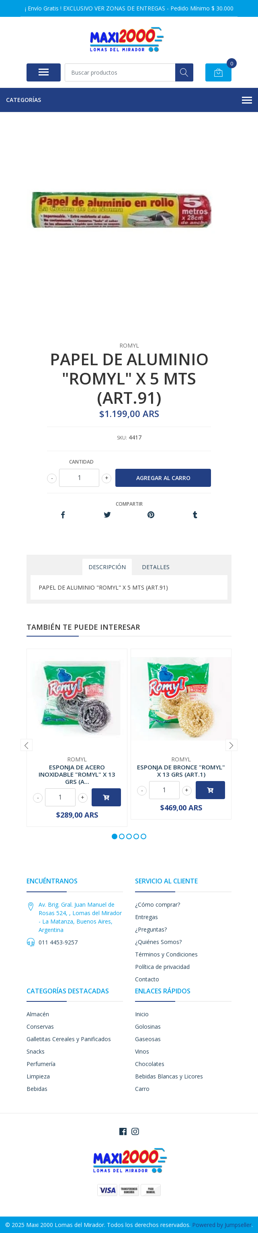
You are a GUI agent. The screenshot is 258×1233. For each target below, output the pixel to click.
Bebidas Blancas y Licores (169, 1076)
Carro (142, 1089)
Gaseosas (148, 1039)
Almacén (38, 1014)
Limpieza (38, 1076)
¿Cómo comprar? (157, 904)
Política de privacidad (162, 967)
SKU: (122, 437)
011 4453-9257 (58, 942)
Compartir (129, 504)
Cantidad (81, 461)
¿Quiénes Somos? (158, 942)
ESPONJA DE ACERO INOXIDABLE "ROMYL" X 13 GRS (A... (77, 774)
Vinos (142, 1051)
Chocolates (149, 1064)
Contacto (147, 979)
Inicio (142, 1014)
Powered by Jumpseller (222, 1225)
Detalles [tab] (156, 567)
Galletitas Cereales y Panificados (69, 1039)
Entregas (146, 917)
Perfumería (41, 1064)
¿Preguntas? (151, 929)
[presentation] (26, 745)
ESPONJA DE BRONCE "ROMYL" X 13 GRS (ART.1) (181, 770)
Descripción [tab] (107, 567)
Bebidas (37, 1089)
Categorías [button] (129, 100)
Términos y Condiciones (166, 954)
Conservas (40, 1026)
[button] (114, 836)
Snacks (36, 1051)
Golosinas (148, 1026)
